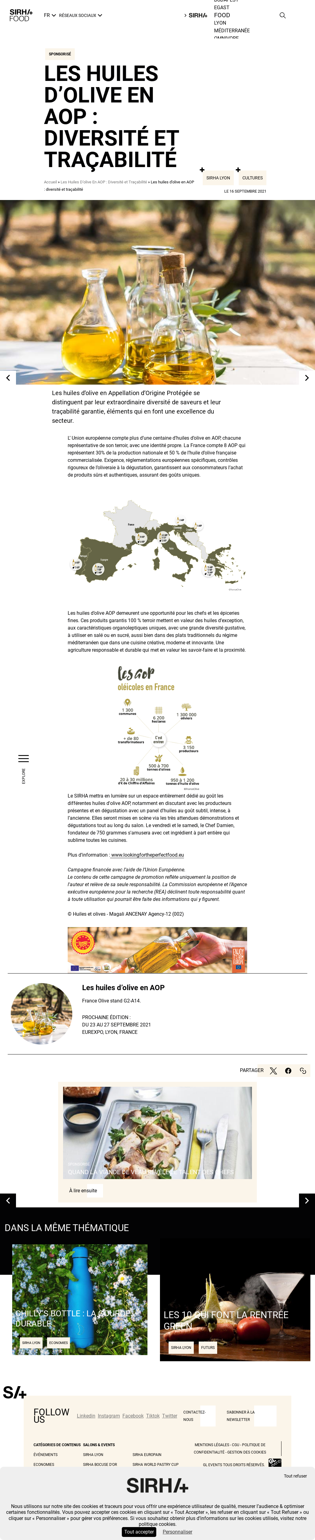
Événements (46, 1455)
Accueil (50, 182)
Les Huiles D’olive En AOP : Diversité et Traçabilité (104, 182)
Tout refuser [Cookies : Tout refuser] (295, 1476)
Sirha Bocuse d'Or (100, 1464)
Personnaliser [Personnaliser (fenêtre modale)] (177, 1532)
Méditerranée (232, 31)
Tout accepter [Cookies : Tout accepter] (139, 1532)
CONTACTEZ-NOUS (194, 1416)
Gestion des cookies (246, 1452)
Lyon (220, 23)
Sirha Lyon (218, 177)
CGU (235, 1445)
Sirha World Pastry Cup (156, 1464)
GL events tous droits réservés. (234, 1465)
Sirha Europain (147, 1455)
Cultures (252, 177)
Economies (44, 1464)
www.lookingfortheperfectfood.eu (147, 855)
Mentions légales (212, 1445)
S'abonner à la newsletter (241, 1416)
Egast (221, 7)
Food (222, 15)
